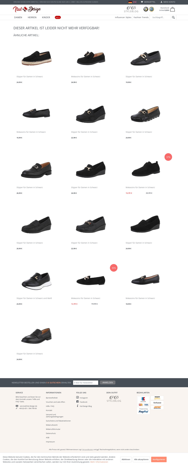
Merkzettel (148, 2)
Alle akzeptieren (141, 459)
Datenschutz (51, 433)
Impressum (50, 442)
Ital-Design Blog (86, 406)
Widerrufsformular (53, 429)
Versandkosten (87, 449)
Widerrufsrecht (52, 425)
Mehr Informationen (99, 462)
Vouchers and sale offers (55, 402)
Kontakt (49, 410)
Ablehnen (126, 459)
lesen (33, 397)
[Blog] (131, 9)
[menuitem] (148, 2)
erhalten (66, 382)
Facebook (83, 402)
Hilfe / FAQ (50, 406)
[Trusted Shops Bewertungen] (145, 9)
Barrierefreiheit (52, 398)
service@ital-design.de (28, 406)
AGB (47, 437)
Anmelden (107, 382)
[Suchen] (173, 17)
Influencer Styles (123, 17)
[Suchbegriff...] (162, 17)
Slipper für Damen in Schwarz (30, 76)
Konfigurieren (159, 459)
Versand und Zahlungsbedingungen (54, 415)
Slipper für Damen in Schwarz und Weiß (34, 298)
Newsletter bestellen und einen (29, 382)
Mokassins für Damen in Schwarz (85, 76)
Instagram (84, 398)
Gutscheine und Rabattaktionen (58, 421)
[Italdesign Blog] (120, 399)
